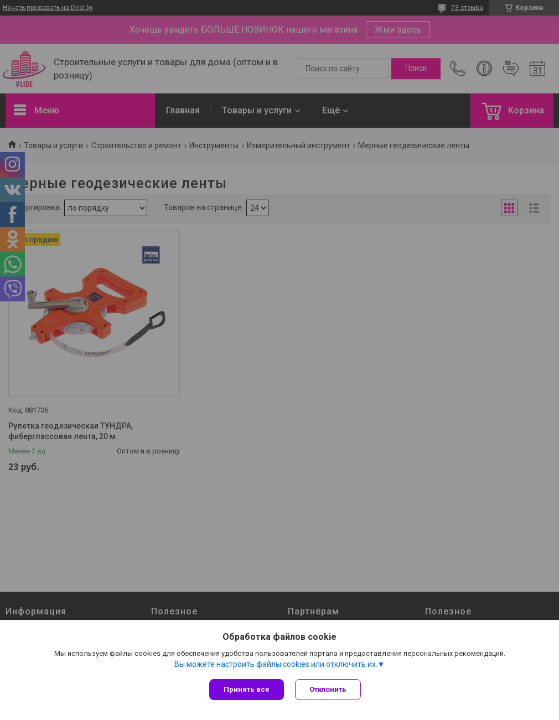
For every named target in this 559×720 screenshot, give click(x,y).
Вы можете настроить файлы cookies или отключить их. (275, 664)
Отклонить (327, 689)
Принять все (247, 689)
